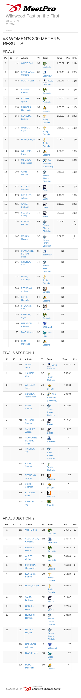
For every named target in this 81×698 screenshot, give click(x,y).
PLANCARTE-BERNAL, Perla (27, 254)
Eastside (47, 67)
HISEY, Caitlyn (27, 139)
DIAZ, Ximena (27, 332)
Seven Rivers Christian (47, 178)
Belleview (47, 76)
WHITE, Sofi (27, 63)
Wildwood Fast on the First (32, 15)
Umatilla (46, 292)
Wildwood (47, 327)
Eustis (45, 190)
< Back (9, 31)
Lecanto (46, 111)
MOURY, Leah (27, 81)
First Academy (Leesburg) (48, 163)
